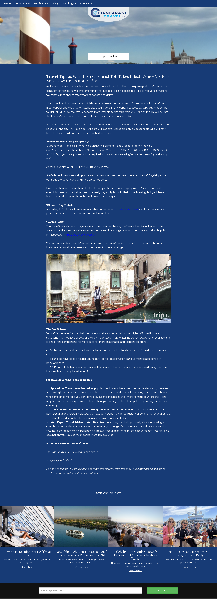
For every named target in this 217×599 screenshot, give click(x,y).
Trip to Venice (108, 56)
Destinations (41, 3)
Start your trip (162, 590)
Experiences (23, 3)
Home (7, 3)
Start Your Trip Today (108, 493)
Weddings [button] (69, 3)
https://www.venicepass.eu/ (80, 234)
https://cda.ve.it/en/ (126, 209)
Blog (55, 3)
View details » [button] (27, 567)
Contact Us (86, 3)
